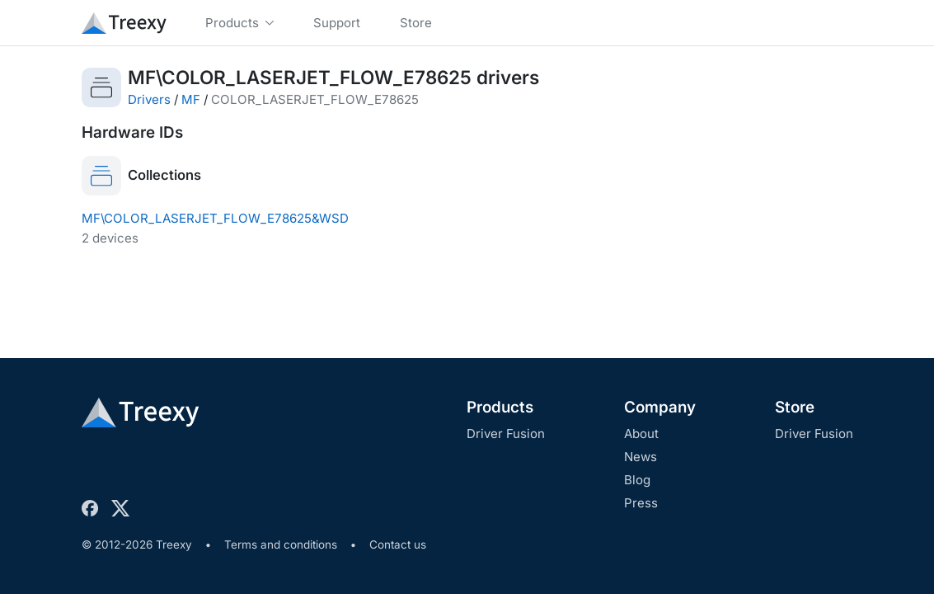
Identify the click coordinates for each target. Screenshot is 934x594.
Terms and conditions (280, 544)
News (640, 456)
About (641, 433)
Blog (637, 480)
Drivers (149, 99)
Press (641, 503)
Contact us (397, 544)
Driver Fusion (506, 433)
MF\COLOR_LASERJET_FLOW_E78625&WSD (215, 218)
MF (190, 99)
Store (794, 407)
